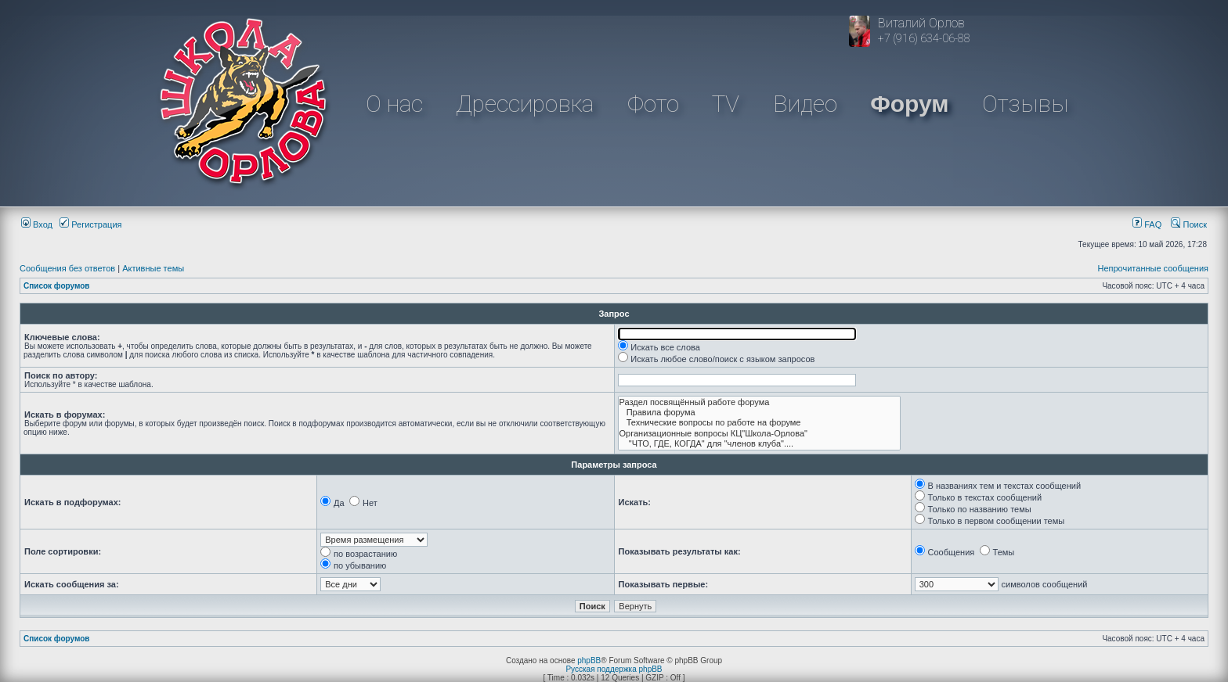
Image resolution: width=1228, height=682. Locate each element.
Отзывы (1025, 103)
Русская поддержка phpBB (613, 669)
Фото (653, 103)
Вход (36, 224)
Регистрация (90, 224)
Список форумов (56, 286)
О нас (394, 103)
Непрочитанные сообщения (1152, 268)
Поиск (1189, 224)
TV (725, 103)
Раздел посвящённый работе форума (759, 402)
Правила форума (759, 412)
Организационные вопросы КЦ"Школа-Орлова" (759, 434)
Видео (805, 103)
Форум (909, 104)
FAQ (1146, 224)
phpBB (589, 660)
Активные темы (153, 268)
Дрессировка (525, 103)
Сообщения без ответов (67, 268)
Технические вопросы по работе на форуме (759, 423)
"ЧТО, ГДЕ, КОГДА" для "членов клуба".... (759, 444)
